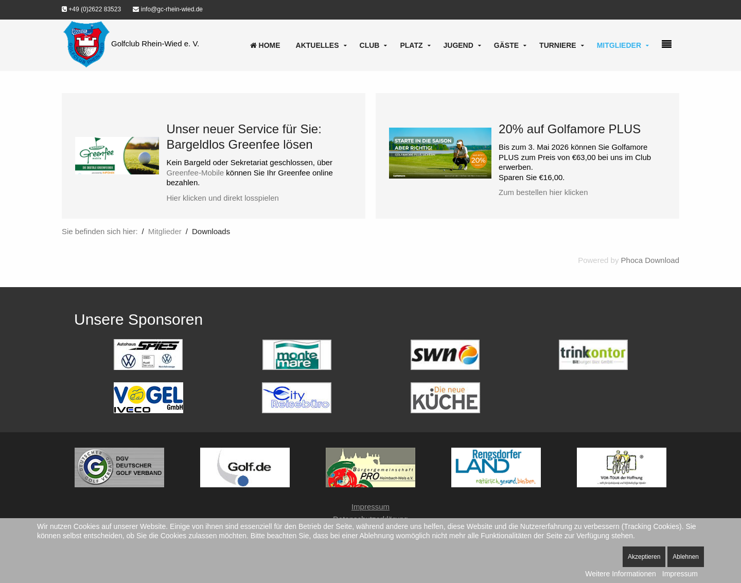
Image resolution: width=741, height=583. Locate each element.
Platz (411, 45)
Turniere (557, 45)
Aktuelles (317, 45)
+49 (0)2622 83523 (91, 9)
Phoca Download (650, 260)
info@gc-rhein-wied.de (168, 9)
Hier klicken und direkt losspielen (222, 197)
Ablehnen (686, 556)
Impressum (370, 506)
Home (265, 45)
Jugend (458, 45)
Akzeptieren (644, 556)
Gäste (506, 45)
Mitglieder (619, 45)
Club (370, 45)
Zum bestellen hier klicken (543, 192)
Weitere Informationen (620, 574)
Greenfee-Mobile (195, 172)
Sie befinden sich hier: (100, 231)
